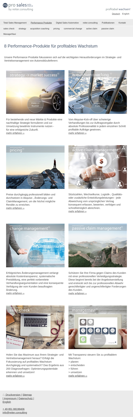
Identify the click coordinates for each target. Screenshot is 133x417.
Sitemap (27, 394)
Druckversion (12, 394)
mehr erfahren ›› (15, 133)
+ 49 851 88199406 (14, 409)
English (7, 402)
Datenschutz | (26, 398)
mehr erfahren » (15, 375)
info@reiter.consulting (15, 412)
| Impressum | (10, 398)
